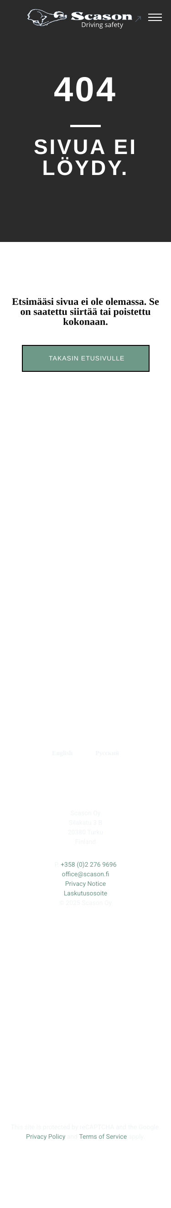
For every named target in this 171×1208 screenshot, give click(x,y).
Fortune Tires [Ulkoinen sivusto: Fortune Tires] (114, 697)
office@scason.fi (85, 874)
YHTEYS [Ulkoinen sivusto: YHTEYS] (43, 658)
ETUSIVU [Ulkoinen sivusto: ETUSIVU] (48, 593)
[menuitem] (62, 754)
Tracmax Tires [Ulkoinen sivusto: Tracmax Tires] (114, 715)
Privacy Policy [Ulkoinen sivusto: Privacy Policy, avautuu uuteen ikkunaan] (45, 1137)
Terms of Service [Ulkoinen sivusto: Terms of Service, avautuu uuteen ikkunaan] (103, 1137)
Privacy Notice (85, 884)
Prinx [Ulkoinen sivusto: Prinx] (114, 678)
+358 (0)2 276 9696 (88, 865)
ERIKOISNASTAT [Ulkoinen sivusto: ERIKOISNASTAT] (111, 593)
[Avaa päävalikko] (155, 18)
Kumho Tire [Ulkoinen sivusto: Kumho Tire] (114, 733)
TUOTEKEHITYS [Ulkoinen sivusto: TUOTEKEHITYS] (62, 636)
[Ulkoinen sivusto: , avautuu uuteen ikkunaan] (56, 786)
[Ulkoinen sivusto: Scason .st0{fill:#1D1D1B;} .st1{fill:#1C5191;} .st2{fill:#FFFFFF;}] (84, 19)
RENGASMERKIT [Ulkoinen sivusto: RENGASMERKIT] (110, 658)
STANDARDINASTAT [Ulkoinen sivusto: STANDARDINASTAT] (85, 615)
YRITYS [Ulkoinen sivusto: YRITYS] (122, 636)
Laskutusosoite (85, 893)
